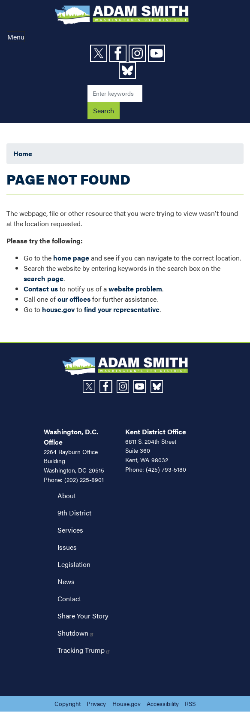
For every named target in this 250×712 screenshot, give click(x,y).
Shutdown (75, 633)
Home (22, 153)
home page (71, 258)
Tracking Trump (84, 650)
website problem (135, 289)
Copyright (67, 703)
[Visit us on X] (99, 53)
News (66, 581)
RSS (190, 703)
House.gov (126, 703)
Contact (69, 598)
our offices (73, 299)
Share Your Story (82, 616)
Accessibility (163, 703)
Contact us (41, 289)
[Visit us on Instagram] (138, 53)
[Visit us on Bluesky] (128, 70)
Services (70, 530)
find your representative (122, 309)
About (66, 495)
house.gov (58, 309)
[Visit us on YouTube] (157, 53)
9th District (74, 513)
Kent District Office (155, 431)
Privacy (96, 703)
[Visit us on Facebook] (119, 53)
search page (43, 278)
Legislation (73, 564)
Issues (67, 547)
